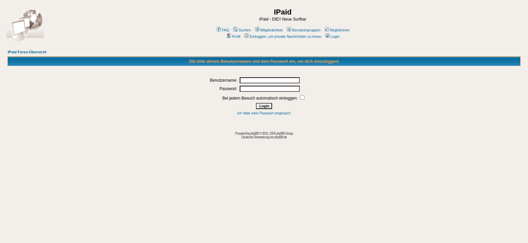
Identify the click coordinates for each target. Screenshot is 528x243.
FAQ (223, 30)
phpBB (254, 133)
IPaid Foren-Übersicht (27, 52)
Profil (233, 36)
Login (332, 36)
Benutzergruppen (303, 30)
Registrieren (337, 30)
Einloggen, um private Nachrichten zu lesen (282, 36)
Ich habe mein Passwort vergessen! (264, 113)
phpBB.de (280, 137)
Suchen (242, 30)
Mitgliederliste (269, 30)
